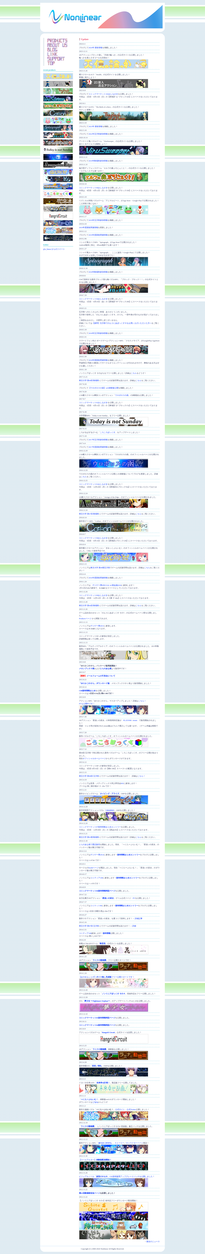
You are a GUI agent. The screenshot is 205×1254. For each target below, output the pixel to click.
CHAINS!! (110, 810)
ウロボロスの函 (121, 395)
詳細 (134, 926)
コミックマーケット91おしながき (93, 484)
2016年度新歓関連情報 (98, 578)
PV (134, 898)
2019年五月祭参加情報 (98, 220)
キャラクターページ (134, 1143)
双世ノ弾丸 (97, 1066)
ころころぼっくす (107, 432)
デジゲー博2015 (97, 626)
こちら (134, 373)
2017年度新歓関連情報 (98, 447)
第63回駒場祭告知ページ (89, 1193)
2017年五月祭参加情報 (98, 440)
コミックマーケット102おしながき (103, 94)
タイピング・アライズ (109, 794)
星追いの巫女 (108, 898)
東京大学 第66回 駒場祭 (89, 606)
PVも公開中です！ (87, 704)
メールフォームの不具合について (101, 676)
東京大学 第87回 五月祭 (89, 926)
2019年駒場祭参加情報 (98, 161)
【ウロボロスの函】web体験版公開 (103, 388)
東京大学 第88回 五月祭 (89, 776)
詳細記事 (138, 919)
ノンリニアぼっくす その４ (113, 994)
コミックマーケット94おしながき (93, 299)
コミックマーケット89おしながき (93, 595)
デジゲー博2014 (97, 855)
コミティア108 (85, 933)
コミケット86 (96, 906)
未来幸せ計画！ (103, 1083)
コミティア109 (96, 878)
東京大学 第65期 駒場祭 (89, 837)
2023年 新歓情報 (95, 126)
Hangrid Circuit (108, 1032)
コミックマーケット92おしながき (93, 403)
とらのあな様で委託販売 (89, 845)
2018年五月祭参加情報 (98, 333)
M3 (122, 783)
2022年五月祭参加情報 (98, 134)
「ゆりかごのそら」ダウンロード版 (94, 683)
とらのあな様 (105, 669)
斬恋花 (102, 944)
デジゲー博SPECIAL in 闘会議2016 (106, 585)
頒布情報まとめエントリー (128, 855)
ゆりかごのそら (105, 1143)
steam (135, 720)
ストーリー (119, 1143)
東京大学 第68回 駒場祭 (89, 380)
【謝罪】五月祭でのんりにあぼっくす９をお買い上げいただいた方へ (121, 323)
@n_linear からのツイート (54, 249)
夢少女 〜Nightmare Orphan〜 (97, 1001)
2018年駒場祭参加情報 (98, 272)
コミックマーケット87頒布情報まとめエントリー (100, 827)
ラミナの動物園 (99, 960)
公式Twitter (131, 1109)
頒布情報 (106, 933)
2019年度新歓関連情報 (88, 228)
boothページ (94, 868)
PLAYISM (127, 720)
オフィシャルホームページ (94, 759)
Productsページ (85, 619)
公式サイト (120, 1109)
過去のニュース (153, 1242)
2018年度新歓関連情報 (98, 360)
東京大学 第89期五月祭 (100, 568)
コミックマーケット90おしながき (93, 538)
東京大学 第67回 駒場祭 (89, 514)
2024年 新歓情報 (95, 48)
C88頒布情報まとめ (87, 691)
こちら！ (142, 701)
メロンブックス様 (86, 669)
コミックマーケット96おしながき (93, 188)
